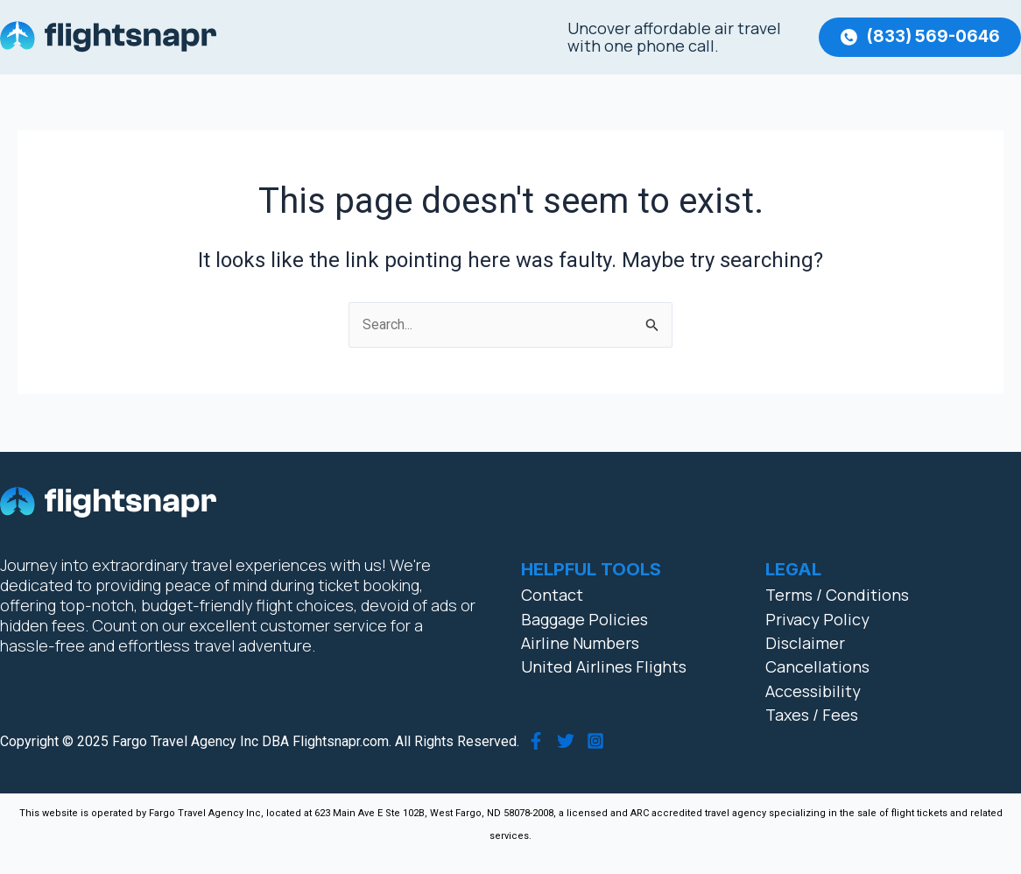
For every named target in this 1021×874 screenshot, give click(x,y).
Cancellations (817, 667)
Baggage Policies (584, 619)
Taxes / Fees (811, 714)
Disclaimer (805, 642)
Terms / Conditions (837, 594)
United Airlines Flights (604, 667)
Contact (552, 594)
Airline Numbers (580, 642)
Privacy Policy (817, 619)
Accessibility (813, 690)
